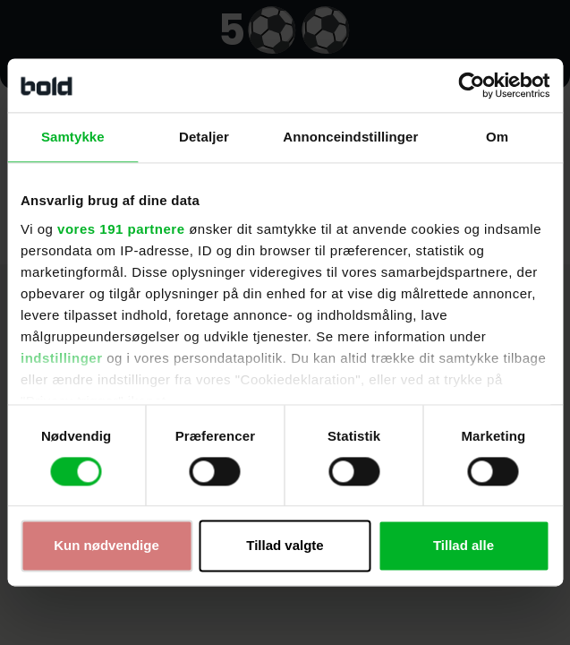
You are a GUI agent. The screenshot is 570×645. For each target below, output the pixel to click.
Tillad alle (463, 546)
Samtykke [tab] (73, 136)
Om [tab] (497, 136)
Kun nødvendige (106, 546)
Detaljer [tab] (204, 136)
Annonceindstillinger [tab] (350, 136)
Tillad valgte (284, 546)
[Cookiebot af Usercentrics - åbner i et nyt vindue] (471, 85)
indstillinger (62, 358)
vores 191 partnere (120, 228)
